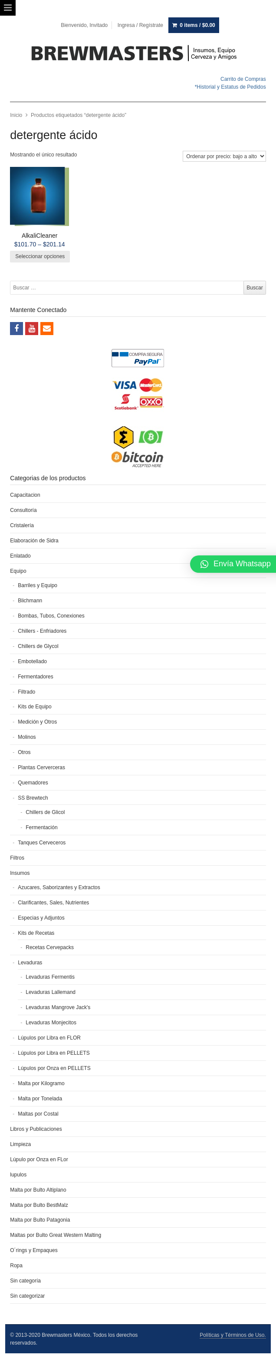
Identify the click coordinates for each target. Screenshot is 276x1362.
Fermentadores (35, 677)
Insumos (20, 873)
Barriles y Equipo (37, 585)
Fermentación (41, 827)
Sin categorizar (27, 1296)
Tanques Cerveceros (42, 843)
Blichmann (30, 601)
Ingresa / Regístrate (140, 25)
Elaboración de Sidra (34, 541)
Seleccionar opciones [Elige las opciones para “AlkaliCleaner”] (40, 256)
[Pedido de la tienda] (224, 156)
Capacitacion (25, 495)
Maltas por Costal (38, 1114)
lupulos (18, 1175)
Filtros (17, 858)
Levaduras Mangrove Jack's (58, 1007)
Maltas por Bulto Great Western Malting (55, 1235)
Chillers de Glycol (38, 646)
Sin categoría (25, 1281)
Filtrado (26, 692)
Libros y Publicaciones (36, 1129)
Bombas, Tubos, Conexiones (51, 616)
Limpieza (20, 1144)
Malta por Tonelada (40, 1099)
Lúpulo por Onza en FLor (39, 1159)
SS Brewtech (33, 798)
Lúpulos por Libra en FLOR (49, 1038)
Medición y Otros (37, 722)
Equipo (18, 571)
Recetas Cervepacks (50, 947)
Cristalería (22, 525)
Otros (24, 752)
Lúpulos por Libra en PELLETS (53, 1053)
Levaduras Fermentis (50, 977)
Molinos (27, 737)
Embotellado (32, 661)
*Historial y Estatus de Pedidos (230, 87)
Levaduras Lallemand (51, 992)
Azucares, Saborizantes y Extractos (59, 887)
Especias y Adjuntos (41, 918)
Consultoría (23, 510)
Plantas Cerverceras (41, 767)
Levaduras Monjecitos (51, 1023)
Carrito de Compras (243, 79)
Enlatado (20, 556)
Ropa (16, 1265)
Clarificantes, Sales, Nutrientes (53, 903)
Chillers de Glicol (45, 812)
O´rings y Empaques (33, 1250)
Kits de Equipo (34, 707)
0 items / (197, 25)
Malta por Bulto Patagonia (40, 1220)
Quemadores (33, 783)
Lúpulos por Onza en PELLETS (54, 1068)
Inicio (16, 115)
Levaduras (30, 963)
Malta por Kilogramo (41, 1083)
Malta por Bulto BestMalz (39, 1205)
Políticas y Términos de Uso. (233, 1335)
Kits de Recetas (36, 933)
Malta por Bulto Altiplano (38, 1190)
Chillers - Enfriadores (42, 631)
